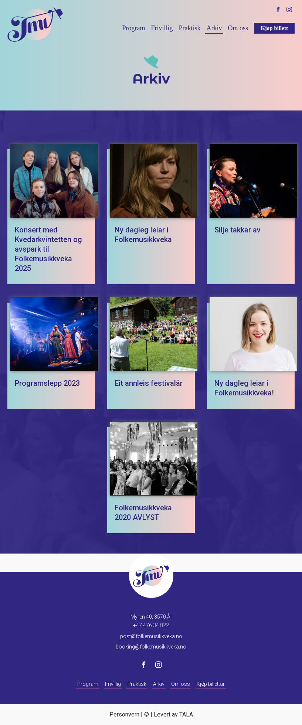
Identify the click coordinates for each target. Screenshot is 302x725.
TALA (186, 714)
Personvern (124, 714)
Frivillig (162, 28)
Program (133, 28)
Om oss (238, 28)
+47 (151, 625)
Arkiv (214, 28)
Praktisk (189, 28)
